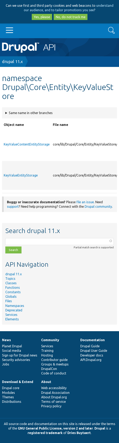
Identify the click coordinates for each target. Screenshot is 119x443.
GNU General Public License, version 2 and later (55, 428)
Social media (11, 350)
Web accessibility (54, 388)
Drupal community (98, 206)
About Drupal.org (54, 397)
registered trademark (45, 433)
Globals (11, 296)
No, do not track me (70, 17)
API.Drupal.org (90, 360)
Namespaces (14, 306)
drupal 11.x (12, 61)
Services (11, 314)
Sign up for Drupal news (19, 355)
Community (50, 340)
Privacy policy (51, 406)
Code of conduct (53, 373)
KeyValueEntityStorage (21, 175)
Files (8, 301)
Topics (10, 278)
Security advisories (16, 360)
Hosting (47, 355)
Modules (8, 392)
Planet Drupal (12, 346)
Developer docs (91, 355)
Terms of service (53, 401)
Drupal (99, 428)
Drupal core (10, 388)
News (6, 340)
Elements (12, 319)
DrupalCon (49, 369)
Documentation (92, 340)
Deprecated (13, 310)
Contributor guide (54, 360)
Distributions (11, 401)
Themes (8, 397)
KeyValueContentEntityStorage (27, 144)
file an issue (85, 202)
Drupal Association (55, 392)
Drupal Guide (90, 346)
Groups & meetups (55, 364)
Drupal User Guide (93, 350)
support (13, 206)
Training (47, 350)
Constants (13, 292)
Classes (11, 283)
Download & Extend (17, 382)
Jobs (5, 364)
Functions (12, 287)
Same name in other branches (31, 113)
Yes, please (42, 17)
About (46, 382)
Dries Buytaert (79, 433)
